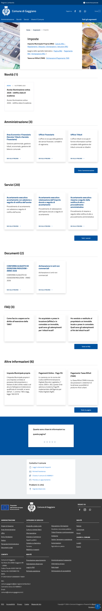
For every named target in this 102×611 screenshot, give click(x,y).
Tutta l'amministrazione (86, 170)
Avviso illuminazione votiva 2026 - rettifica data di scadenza (18, 92)
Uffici (3, 533)
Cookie (27, 604)
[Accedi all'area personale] (91, 2)
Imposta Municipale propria (18, 373)
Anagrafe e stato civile (33, 526)
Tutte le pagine (86, 410)
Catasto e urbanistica (33, 543)
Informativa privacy (58, 563)
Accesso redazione (94, 607)
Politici (3, 540)
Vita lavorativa (31, 533)
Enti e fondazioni (7, 537)
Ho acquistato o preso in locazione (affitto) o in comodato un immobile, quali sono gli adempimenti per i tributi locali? (50, 324)
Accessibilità (10, 604)
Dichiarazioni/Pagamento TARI (57, 58)
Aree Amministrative (8, 529)
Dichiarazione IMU (38, 53)
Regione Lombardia (7, 2)
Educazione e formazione (59, 526)
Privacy (19, 604)
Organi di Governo (7, 526)
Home (28, 30)
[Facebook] (71, 11)
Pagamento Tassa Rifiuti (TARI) (81, 374)
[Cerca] (98, 11)
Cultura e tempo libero (33, 529)
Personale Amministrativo (10, 544)
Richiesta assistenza (33, 571)
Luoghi (78, 543)
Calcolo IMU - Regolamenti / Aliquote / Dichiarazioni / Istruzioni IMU (47, 45)
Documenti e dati (7, 547)
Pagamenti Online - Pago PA (51, 373)
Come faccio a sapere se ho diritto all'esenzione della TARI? (18, 321)
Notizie (78, 526)
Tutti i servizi (86, 238)
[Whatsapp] (81, 11)
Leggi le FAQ (30, 567)
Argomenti (36, 30)
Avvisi (9, 86)
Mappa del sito (36, 604)
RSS (2, 604)
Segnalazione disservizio (34, 564)
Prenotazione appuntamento (36, 560)
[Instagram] (76, 11)
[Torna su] (97, 606)
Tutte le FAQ (86, 346)
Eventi (78, 546)
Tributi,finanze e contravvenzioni (62, 532)
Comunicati (80, 529)
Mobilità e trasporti (32, 549)
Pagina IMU (58, 51)
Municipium (96, 604)
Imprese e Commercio (33, 537)
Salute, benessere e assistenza (61, 539)
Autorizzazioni (56, 543)
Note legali (55, 567)
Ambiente (54, 536)
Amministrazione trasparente (61, 560)
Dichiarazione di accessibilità (61, 571)
